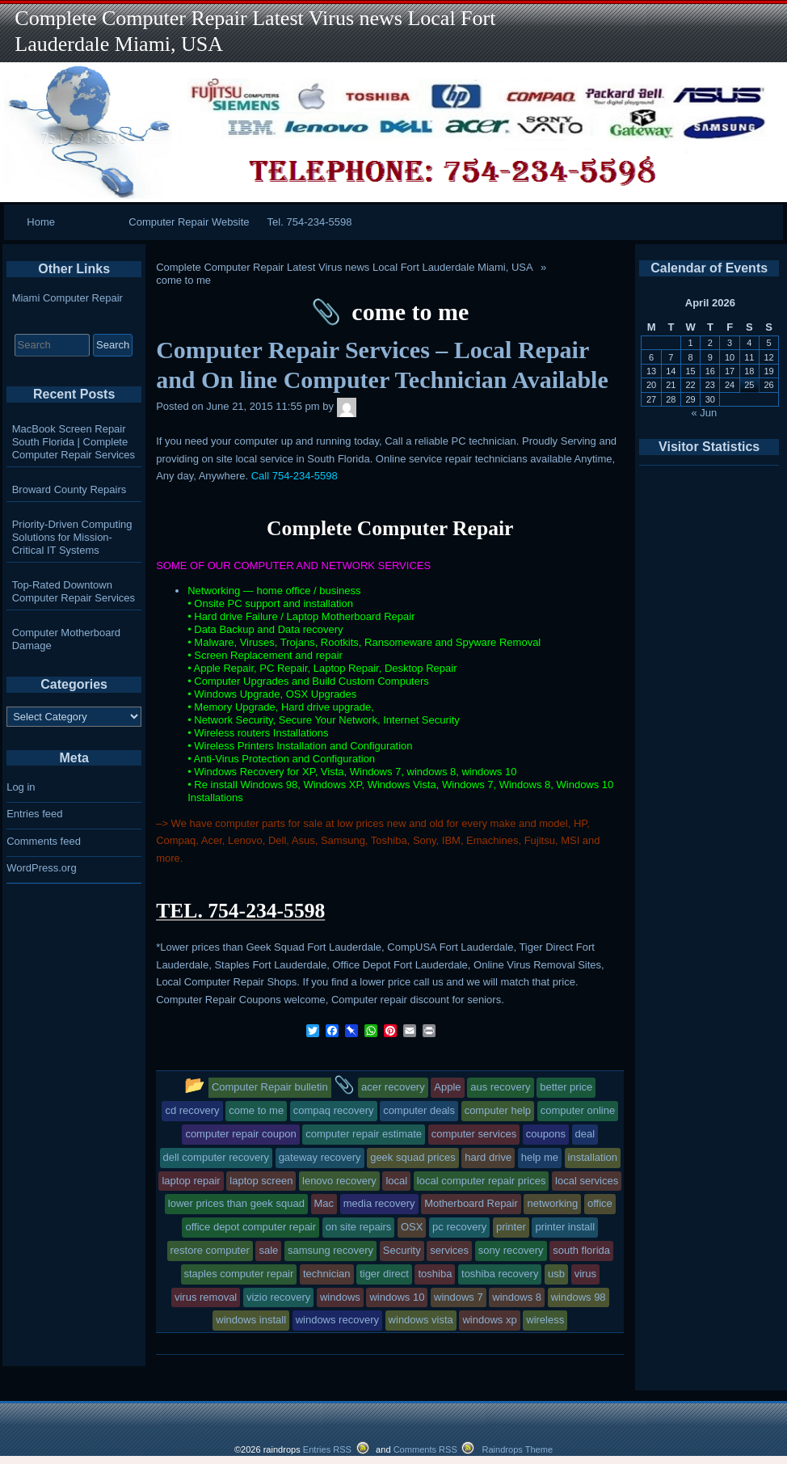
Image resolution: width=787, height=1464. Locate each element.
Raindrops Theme (517, 1449)
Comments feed (43, 841)
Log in (20, 787)
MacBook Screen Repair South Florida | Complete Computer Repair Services (73, 442)
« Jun (705, 413)
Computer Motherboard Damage (66, 639)
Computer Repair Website (188, 222)
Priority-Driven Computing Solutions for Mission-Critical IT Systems (72, 537)
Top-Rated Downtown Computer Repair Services (73, 591)
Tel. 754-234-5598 (309, 222)
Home (41, 222)
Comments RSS (425, 1449)
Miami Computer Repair (67, 298)
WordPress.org (41, 868)
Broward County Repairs (69, 489)
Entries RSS (327, 1449)
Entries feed (34, 814)
